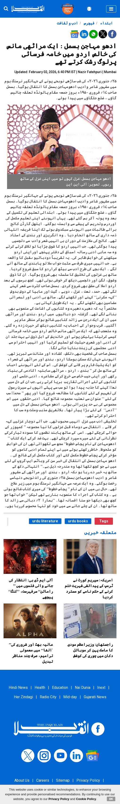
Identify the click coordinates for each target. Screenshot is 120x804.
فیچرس (88, 23)
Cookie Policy (86, 799)
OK (111, 798)
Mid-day (70, 697)
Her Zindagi (23, 697)
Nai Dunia (82, 687)
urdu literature (45, 521)
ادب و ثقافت (67, 23)
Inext (101, 687)
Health (40, 687)
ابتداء (106, 23)
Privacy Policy (88, 780)
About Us (21, 780)
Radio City (48, 697)
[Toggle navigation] (111, 8)
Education (60, 687)
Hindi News (18, 687)
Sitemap (63, 780)
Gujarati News (95, 697)
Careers (42, 780)
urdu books (78, 521)
